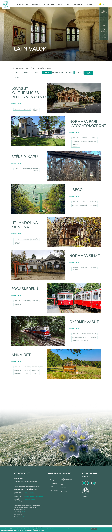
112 (22, 517)
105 (23, 514)
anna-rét (17, 373)
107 (23, 512)
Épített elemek (75, 145)
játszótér (35, 370)
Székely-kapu (24, 156)
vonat (84, 337)
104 (32, 506)
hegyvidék (26, 109)
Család (75, 138)
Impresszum (63, 491)
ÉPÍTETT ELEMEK (88, 73)
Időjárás (52, 487)
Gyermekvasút (84, 321)
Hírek (60, 4)
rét (35, 373)
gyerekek (26, 301)
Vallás (35, 239)
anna (26, 373)
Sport (84, 138)
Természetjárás (86, 141)
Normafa (90, 4)
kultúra (17, 109)
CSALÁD (16, 72)
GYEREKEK (46, 72)
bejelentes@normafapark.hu (33, 496)
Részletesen (16, 103)
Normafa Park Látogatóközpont (87, 123)
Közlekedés (53, 483)
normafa (84, 268)
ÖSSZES (16, 77)
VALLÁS (79, 72)
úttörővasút (85, 334)
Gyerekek (75, 141)
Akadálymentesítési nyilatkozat (66, 480)
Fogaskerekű (24, 288)
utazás (93, 337)
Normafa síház (84, 255)
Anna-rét (21, 354)
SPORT (26, 72)
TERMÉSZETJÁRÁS (57, 72)
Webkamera (53, 490)
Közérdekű (63, 488)
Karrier (62, 484)
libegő (84, 205)
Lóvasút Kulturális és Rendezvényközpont (32, 93)
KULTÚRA (69, 72)
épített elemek (35, 109)
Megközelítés (78, 4)
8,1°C (103, 18)
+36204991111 (29, 493)
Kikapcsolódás (22, 4)
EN (103, 4)
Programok (36, 4)
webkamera (104, 12)
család (93, 268)
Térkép (68, 4)
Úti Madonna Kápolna (24, 224)
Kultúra (93, 141)
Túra (93, 138)
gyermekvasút (77, 337)
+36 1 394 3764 (29, 500)
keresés (104, 36)
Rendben (93, 529)
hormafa (17, 370)
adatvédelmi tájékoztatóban (79, 529)
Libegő (76, 189)
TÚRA (36, 72)
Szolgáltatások (48, 4)
